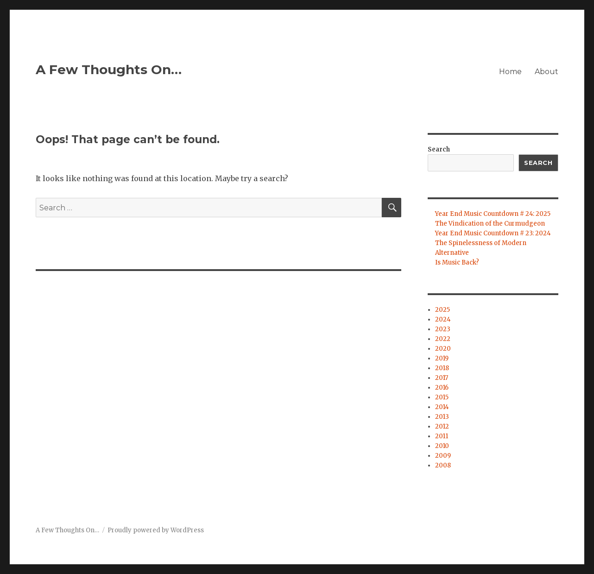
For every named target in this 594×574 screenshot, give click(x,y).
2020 (443, 349)
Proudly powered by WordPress (155, 530)
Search (439, 149)
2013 (442, 417)
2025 (442, 310)
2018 (442, 368)
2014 (442, 407)
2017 (441, 378)
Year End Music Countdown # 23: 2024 (493, 233)
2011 (441, 436)
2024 (443, 319)
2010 (442, 446)
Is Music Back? (457, 262)
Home (510, 71)
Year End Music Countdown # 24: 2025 (492, 214)
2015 (442, 397)
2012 (442, 426)
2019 (442, 358)
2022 (442, 339)
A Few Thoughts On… (109, 69)
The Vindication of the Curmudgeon (490, 223)
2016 (442, 387)
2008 (443, 465)
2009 (443, 456)
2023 (442, 329)
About (546, 71)
